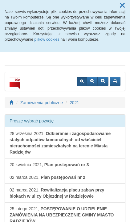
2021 (74, 102)
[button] (122, 5)
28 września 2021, (60, 142)
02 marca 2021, (47, 177)
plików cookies (47, 39)
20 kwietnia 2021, (49, 164)
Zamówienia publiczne (41, 102)
